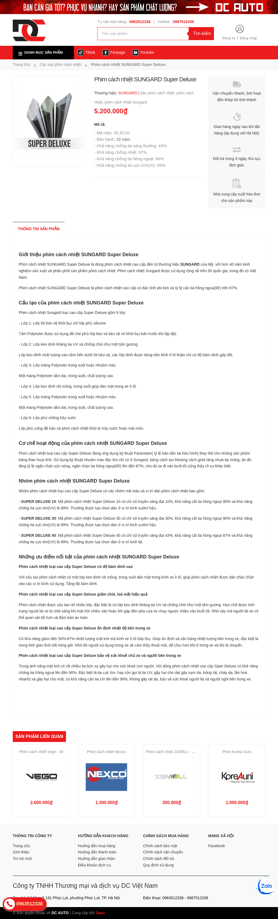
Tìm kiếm (202, 33)
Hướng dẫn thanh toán (97, 852)
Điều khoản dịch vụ (94, 865)
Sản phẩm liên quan (39, 736)
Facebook (216, 846)
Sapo (100, 913)
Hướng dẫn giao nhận (96, 858)
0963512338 (139, 22)
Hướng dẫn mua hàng (96, 846)
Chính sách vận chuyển (163, 852)
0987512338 (183, 22)
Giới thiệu (21, 852)
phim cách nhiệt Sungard (126, 102)
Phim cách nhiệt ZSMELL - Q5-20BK (177, 752)
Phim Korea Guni (236, 752)
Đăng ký (228, 38)
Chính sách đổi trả (158, 858)
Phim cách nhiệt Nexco (106, 752)
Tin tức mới (22, 858)
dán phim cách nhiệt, (158, 93)
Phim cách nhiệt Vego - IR (41, 752)
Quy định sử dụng (158, 865)
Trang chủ (21, 846)
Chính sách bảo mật (160, 846)
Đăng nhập (248, 38)
